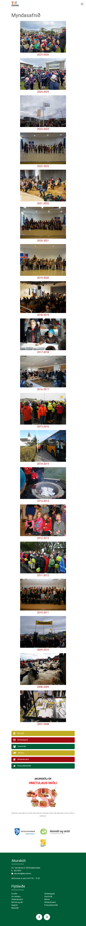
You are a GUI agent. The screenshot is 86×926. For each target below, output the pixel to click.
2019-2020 (43, 277)
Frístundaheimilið (51, 905)
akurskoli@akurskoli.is (22, 874)
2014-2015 (43, 463)
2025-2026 (43, 54)
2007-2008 (43, 724)
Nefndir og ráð (17, 902)
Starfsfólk (48, 897)
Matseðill (14, 908)
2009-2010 (43, 649)
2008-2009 (43, 686)
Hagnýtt (14, 905)
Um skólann (16, 897)
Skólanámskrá (17, 899)
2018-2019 (43, 314)
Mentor (47, 899)
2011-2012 (43, 575)
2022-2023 (43, 166)
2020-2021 (43, 240)
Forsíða (14, 894)
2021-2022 (43, 203)
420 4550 (17, 871)
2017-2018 (43, 352)
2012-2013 (43, 538)
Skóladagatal (49, 894)
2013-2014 (43, 500)
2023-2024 (43, 129)
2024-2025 (43, 91)
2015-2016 (43, 426)
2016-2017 (43, 389)
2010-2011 (43, 612)
